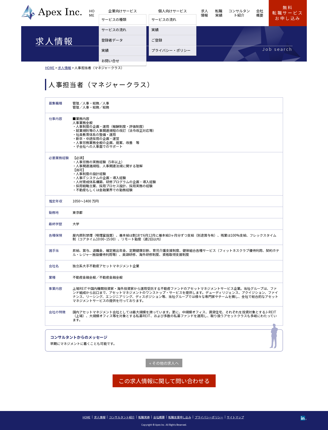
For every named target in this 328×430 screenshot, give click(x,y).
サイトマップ (235, 417)
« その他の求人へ (164, 363)
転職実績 (196, 12)
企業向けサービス (118, 12)
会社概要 (252, 12)
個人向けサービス (151, 12)
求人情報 (177, 12)
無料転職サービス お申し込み (287, 12)
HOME (93, 12)
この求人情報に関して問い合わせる (164, 381)
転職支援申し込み (179, 417)
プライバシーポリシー (209, 417)
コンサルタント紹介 (225, 12)
